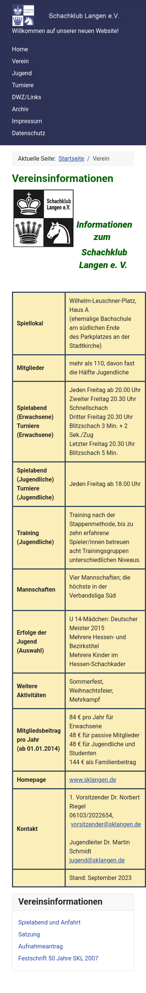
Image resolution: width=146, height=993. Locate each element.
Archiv (20, 109)
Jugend (22, 73)
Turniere (23, 85)
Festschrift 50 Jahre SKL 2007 (58, 958)
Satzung (29, 934)
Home (20, 49)
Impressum (27, 121)
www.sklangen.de (92, 779)
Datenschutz (28, 133)
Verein (20, 61)
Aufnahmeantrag (40, 946)
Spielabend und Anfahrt (49, 922)
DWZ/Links (26, 97)
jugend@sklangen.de (97, 860)
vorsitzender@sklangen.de (106, 824)
